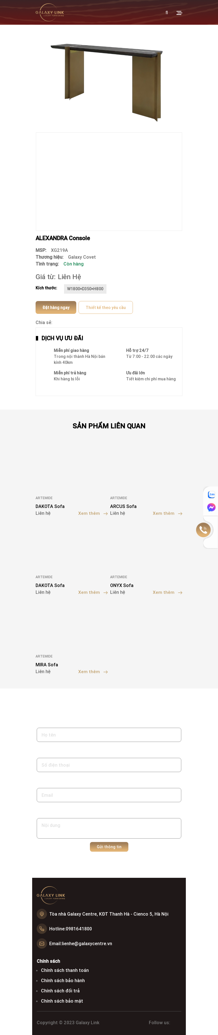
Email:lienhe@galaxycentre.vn (80, 943)
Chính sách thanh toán (65, 970)
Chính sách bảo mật (62, 1000)
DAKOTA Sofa (50, 506)
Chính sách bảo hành (63, 980)
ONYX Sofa (121, 585)
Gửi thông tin (109, 846)
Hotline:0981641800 (70, 928)
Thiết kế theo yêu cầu (106, 307)
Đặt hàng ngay (55, 307)
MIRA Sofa (47, 664)
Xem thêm (93, 513)
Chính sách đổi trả (60, 990)
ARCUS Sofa (123, 506)
